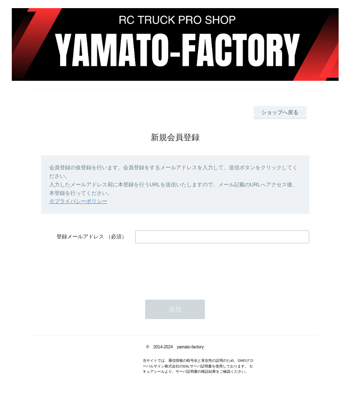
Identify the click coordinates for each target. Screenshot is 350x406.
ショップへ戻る (279, 112)
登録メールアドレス (80, 236)
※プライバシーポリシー (78, 201)
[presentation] (197, 267)
